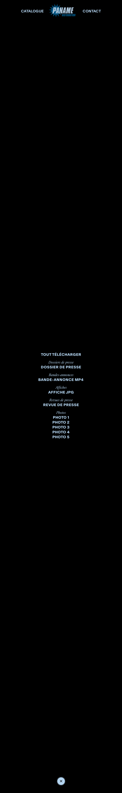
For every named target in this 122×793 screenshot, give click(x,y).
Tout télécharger (61, 354)
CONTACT (92, 11)
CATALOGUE (32, 11)
